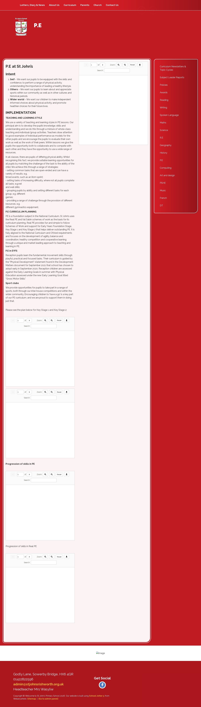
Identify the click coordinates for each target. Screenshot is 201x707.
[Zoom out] (51, 320)
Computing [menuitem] (165, 168)
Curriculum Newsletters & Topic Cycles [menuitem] (173, 68)
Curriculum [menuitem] (70, 5)
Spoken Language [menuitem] (169, 115)
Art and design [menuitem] (167, 175)
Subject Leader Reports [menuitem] (172, 77)
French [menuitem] (163, 198)
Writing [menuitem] (163, 107)
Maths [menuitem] (163, 122)
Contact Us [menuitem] (112, 5)
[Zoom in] (45, 320)
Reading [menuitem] (164, 100)
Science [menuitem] (164, 130)
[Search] (44, 326)
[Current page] (20, 320)
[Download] (66, 320)
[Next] (29, 320)
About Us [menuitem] (54, 5)
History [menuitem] (163, 152)
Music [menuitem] (163, 190)
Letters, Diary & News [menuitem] (32, 5)
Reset (59, 320)
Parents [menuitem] (84, 5)
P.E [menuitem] (161, 160)
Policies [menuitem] (164, 85)
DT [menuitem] (161, 205)
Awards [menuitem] (164, 92)
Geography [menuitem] (165, 145)
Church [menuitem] (98, 5)
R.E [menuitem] (161, 137)
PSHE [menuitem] (163, 183)
